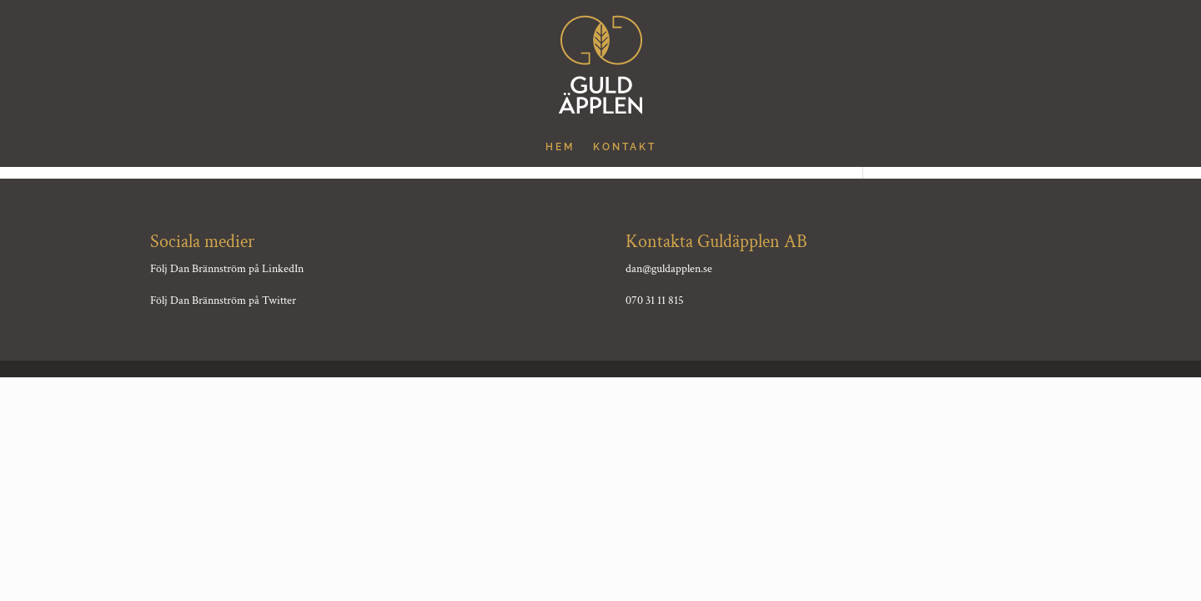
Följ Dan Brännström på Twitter (223, 300)
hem (560, 147)
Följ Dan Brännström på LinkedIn (227, 268)
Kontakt (624, 147)
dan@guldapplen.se (669, 268)
